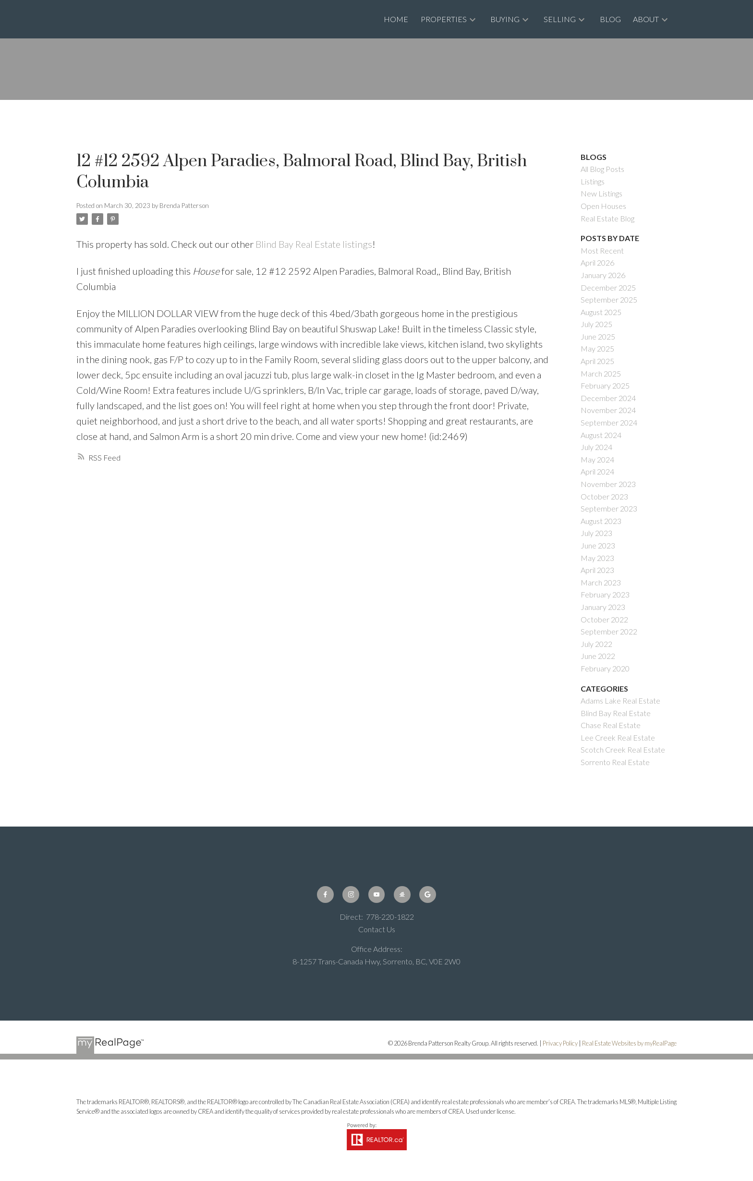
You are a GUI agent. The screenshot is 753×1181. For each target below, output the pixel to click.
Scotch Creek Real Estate (623, 749)
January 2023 (603, 606)
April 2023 (597, 569)
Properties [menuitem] (444, 19)
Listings (593, 181)
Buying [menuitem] (505, 19)
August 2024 (601, 434)
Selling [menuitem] (560, 19)
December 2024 (608, 397)
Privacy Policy (560, 1043)
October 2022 (604, 619)
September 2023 (609, 508)
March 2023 (601, 582)
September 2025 (609, 299)
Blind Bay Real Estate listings (313, 244)
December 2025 (608, 287)
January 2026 (603, 275)
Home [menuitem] (396, 19)
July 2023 (596, 532)
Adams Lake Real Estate (620, 700)
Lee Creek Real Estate (618, 737)
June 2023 (598, 545)
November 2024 (608, 409)
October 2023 (604, 496)
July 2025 (596, 324)
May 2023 (597, 557)
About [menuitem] (646, 19)
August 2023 (601, 520)
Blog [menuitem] (610, 19)
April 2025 (597, 360)
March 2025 (601, 373)
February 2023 (605, 594)
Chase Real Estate (611, 725)
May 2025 (597, 348)
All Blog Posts (602, 168)
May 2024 (597, 459)
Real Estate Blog (607, 218)
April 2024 (597, 471)
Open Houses (603, 205)
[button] (325, 894)
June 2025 (598, 336)
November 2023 (608, 483)
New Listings (601, 193)
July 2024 (596, 446)
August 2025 (601, 312)
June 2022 (598, 655)
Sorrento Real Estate (615, 762)
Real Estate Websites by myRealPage (629, 1043)
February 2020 (605, 668)
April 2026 (597, 262)
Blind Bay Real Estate (616, 713)
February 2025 (605, 385)
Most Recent (602, 250)
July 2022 (596, 643)
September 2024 (609, 422)
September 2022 (609, 631)
